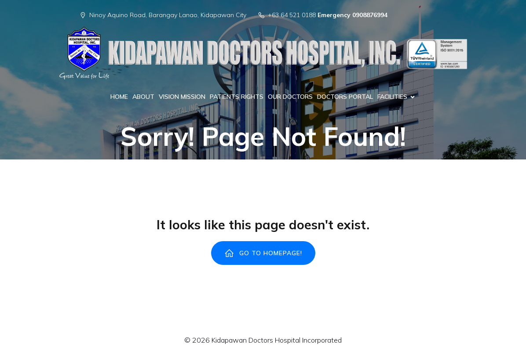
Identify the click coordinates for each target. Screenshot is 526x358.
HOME (119, 97)
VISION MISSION (182, 97)
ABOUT (143, 97)
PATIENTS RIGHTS (236, 97)
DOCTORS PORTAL (345, 97)
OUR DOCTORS (290, 97)
